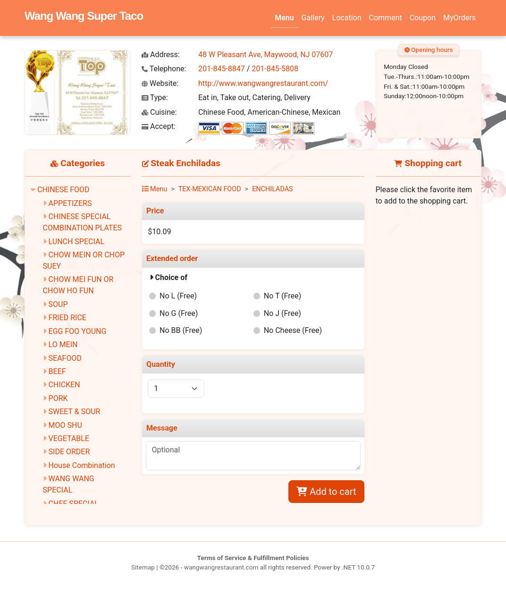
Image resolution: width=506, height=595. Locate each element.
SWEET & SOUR (75, 411)
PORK (58, 398)
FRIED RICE (67, 317)
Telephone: (164, 68)
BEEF (57, 371)
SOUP (58, 304)
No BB (181, 330)
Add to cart (326, 491)
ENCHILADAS (272, 189)
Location (347, 17)
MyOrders (459, 17)
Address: (161, 54)
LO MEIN (63, 344)
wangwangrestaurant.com (221, 567)
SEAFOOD (65, 358)
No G (179, 313)
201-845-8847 (221, 68)
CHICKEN (64, 384)
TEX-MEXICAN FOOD (209, 189)
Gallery (313, 17)
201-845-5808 (275, 68)
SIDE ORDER (69, 451)
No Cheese (293, 330)
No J (282, 313)
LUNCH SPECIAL (76, 241)
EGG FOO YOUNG (78, 331)
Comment (385, 17)
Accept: (159, 126)
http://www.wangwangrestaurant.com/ (263, 83)
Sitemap (143, 567)
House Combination (82, 465)
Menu (284, 17)
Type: (155, 97)
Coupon (423, 17)
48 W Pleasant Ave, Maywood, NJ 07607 (265, 54)
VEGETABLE (69, 438)
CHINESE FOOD (63, 189)
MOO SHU (65, 425)
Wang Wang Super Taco (84, 15)
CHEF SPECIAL (74, 503)
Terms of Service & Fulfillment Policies (253, 557)
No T (282, 295)
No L (178, 295)
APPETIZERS (70, 203)
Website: (160, 83)
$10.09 (159, 231)
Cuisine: (159, 112)
